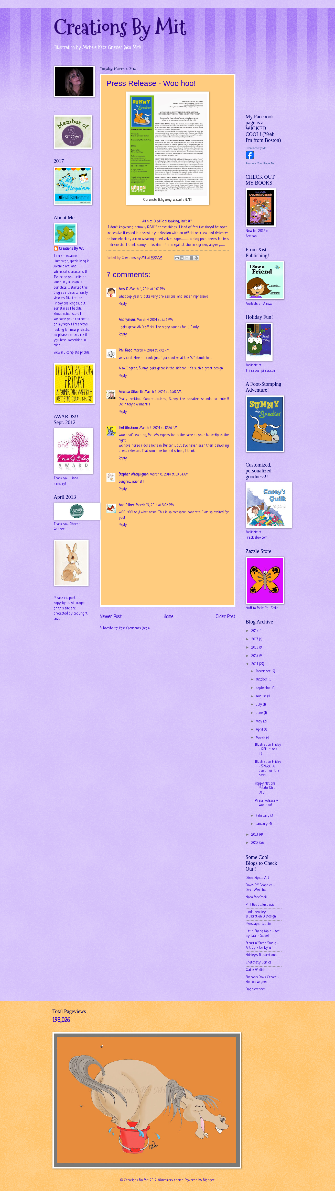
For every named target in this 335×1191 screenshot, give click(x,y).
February (263, 816)
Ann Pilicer (126, 505)
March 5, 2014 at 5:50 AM (163, 392)
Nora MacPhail (256, 897)
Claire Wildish (255, 970)
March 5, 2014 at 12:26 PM (158, 428)
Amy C (123, 289)
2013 (255, 835)
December (264, 671)
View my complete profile (72, 353)
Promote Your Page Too (260, 163)
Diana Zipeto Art (257, 878)
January (262, 824)
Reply (123, 304)
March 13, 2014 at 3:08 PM (155, 505)
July (259, 705)
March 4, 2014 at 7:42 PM (151, 351)
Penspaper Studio (258, 924)
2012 (255, 843)
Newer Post (111, 617)
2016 (255, 648)
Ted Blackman (128, 428)
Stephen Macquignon (133, 475)
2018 (255, 631)
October (262, 680)
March (261, 738)
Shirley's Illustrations (261, 955)
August (261, 696)
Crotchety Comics (258, 963)
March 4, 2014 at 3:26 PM (155, 320)
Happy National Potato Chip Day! (265, 788)
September (264, 688)
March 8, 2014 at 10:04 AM (169, 475)
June (260, 713)
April (260, 730)
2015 (255, 656)
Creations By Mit (120, 27)
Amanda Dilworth (131, 392)
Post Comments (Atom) (134, 628)
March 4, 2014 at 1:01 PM (147, 289)
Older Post (225, 617)
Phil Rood (125, 351)
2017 (255, 639)
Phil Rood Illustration (261, 905)
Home (169, 617)
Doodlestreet (255, 989)
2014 (255, 664)
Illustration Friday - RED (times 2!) (268, 749)
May (259, 721)
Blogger (208, 1180)
